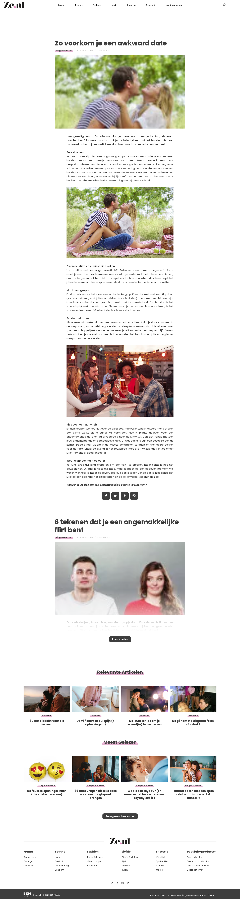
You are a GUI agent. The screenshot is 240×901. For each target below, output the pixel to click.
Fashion (97, 5)
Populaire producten (201, 852)
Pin (125, 496)
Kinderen (28, 865)
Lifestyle (131, 5)
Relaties (126, 865)
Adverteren (176, 895)
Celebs (160, 865)
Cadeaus (92, 865)
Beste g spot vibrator (198, 865)
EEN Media (55, 895)
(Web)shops (94, 861)
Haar (57, 857)
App (134, 496)
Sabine (106, 537)
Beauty (79, 5)
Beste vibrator (194, 857)
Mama (61, 5)
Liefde (114, 5)
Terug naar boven (117, 820)
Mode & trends (95, 857)
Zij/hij (125, 861)
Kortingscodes (174, 5)
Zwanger (28, 861)
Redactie (154, 895)
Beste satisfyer (195, 870)
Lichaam (59, 870)
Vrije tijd (160, 857)
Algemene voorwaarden (194, 895)
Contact (212, 895)
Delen (106, 496)
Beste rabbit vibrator (198, 861)
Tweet (115, 496)
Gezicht (59, 861)
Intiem (125, 870)
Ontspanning (62, 865)
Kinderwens (30, 857)
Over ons (165, 895)
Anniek (106, 50)
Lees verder (120, 640)
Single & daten (64, 50)
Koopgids (151, 5)
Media (159, 870)
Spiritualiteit (162, 861)
